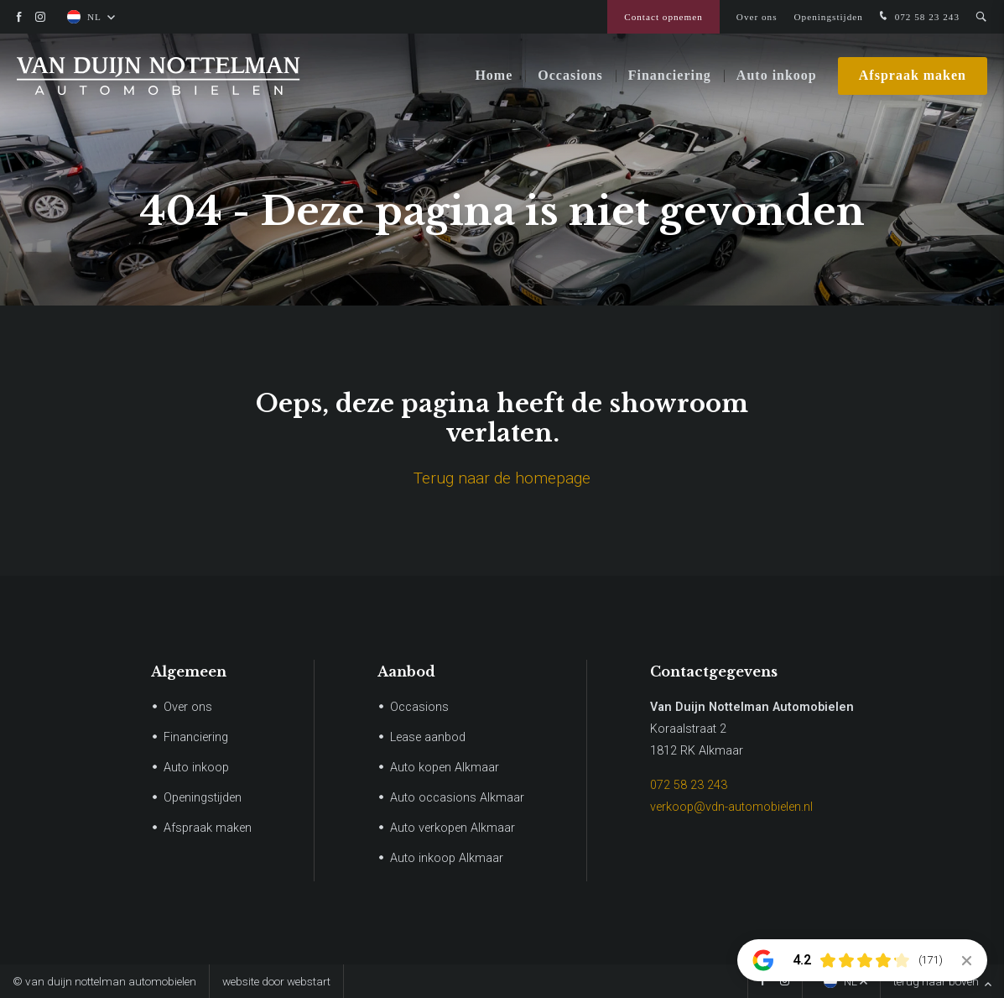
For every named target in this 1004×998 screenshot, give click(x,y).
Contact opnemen (663, 17)
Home (493, 75)
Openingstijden (828, 17)
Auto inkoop (776, 75)
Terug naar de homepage (502, 478)
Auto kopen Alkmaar (444, 767)
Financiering (669, 75)
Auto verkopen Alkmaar (452, 828)
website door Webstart (276, 981)
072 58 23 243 (918, 17)
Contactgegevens (714, 671)
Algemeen (188, 671)
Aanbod (406, 671)
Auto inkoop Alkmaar (446, 858)
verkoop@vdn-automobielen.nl (731, 807)
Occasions (570, 75)
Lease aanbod (428, 737)
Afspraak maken (912, 75)
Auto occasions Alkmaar (457, 798)
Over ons (757, 17)
